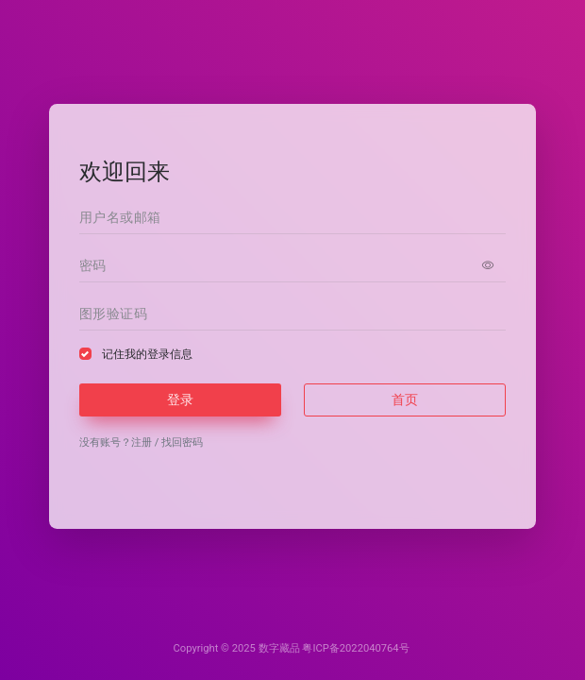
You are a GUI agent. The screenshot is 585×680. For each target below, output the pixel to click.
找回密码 (182, 442)
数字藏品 (279, 648)
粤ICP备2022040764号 (355, 648)
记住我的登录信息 (147, 354)
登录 (180, 399)
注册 (141, 442)
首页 (405, 399)
